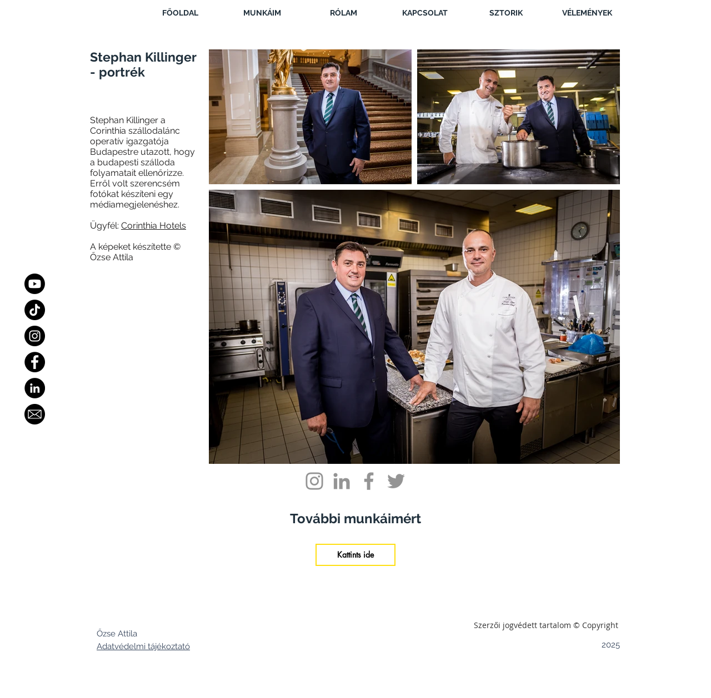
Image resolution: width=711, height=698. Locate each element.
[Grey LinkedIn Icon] (341, 481)
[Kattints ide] (355, 555)
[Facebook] (34, 362)
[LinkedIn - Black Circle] (34, 388)
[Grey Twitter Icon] (396, 481)
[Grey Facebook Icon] (368, 481)
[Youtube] (34, 284)
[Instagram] (34, 336)
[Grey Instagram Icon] (314, 481)
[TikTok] (34, 310)
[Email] (34, 414)
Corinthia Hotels (153, 225)
